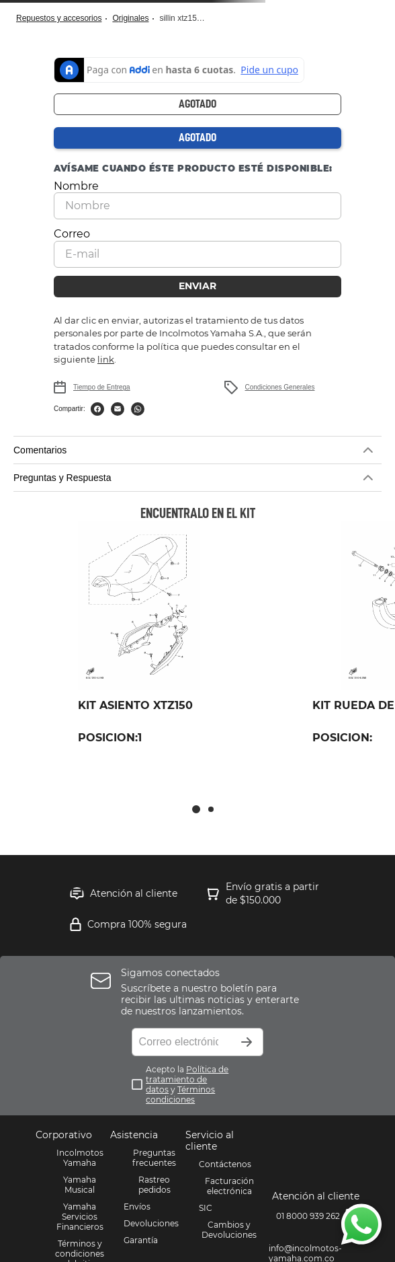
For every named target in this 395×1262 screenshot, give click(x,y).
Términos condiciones (180, 1094)
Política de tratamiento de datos (187, 1079)
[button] (197, 449)
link (105, 359)
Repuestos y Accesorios (58, 18)
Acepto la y (187, 1084)
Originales (130, 18)
